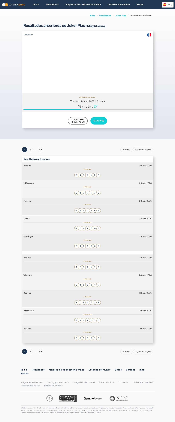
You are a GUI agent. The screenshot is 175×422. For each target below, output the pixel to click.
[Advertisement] (87, 72)
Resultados (105, 15)
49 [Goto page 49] (40, 351)
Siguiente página (143, 149)
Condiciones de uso (30, 385)
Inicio (92, 15)
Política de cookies (53, 385)
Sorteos (130, 369)
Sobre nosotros (106, 382)
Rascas (25, 373)
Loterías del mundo (119, 4)
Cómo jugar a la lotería (58, 382)
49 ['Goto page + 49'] (40, 149)
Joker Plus (120, 15)
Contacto (123, 382)
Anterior (126, 149)
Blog (141, 369)
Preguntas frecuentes (31, 382)
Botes (140, 4)
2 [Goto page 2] (30, 149)
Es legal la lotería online (83, 382)
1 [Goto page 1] (24, 149)
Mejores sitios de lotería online (83, 4)
